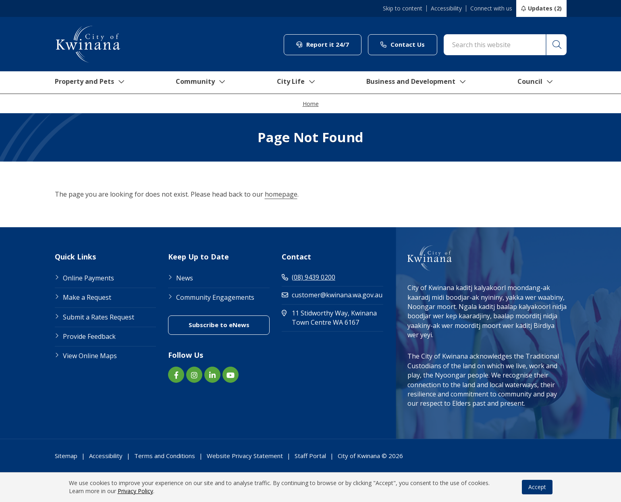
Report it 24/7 (328, 44)
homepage (281, 194)
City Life (297, 82)
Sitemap (66, 456)
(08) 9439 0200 (308, 277)
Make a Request (87, 297)
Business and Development (420, 82)
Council (542, 82)
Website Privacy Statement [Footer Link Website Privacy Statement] (245, 456)
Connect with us (491, 8)
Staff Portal (310, 456)
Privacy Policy (135, 491)
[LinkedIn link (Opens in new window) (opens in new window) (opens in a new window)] (212, 375)
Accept (537, 487)
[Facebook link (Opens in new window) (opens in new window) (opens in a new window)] (176, 375)
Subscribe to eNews (229, 324)
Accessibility (446, 8)
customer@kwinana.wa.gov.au (332, 294)
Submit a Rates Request (98, 317)
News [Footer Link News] (184, 278)
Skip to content (402, 8)
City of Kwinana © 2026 (370, 456)
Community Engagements (215, 297)
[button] (556, 44)
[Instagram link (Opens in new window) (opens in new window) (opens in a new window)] (194, 375)
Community (201, 82)
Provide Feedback (89, 336)
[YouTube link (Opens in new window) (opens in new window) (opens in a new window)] (230, 375)
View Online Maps (90, 355)
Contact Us (408, 44)
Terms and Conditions (164, 456)
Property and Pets (88, 82)
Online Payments (88, 278)
